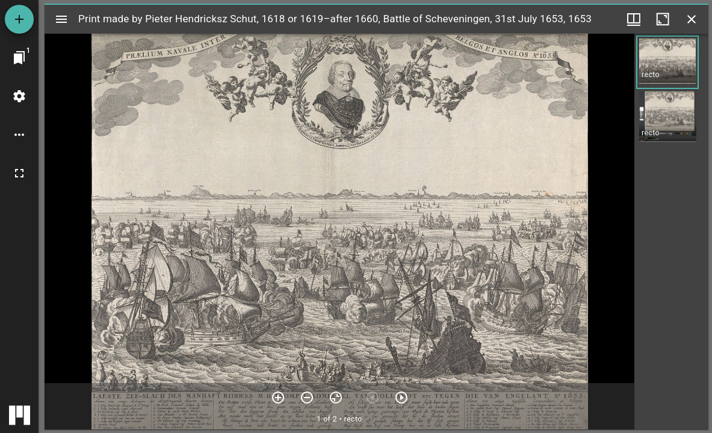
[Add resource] (19, 19)
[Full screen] (19, 173)
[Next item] (401, 397)
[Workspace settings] (19, 96)
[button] (667, 62)
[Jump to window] (19, 57)
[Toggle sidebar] (61, 19)
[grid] (671, 231)
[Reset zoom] (335, 397)
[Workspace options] (19, 134)
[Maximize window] (662, 19)
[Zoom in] (278, 397)
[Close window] (691, 19)
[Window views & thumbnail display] (633, 19)
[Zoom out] (307, 397)
